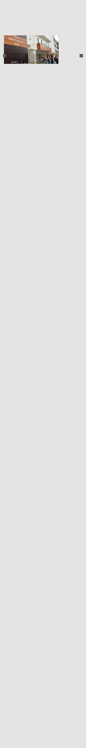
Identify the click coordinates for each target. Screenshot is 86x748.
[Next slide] (81, 55)
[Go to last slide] (4, 55)
